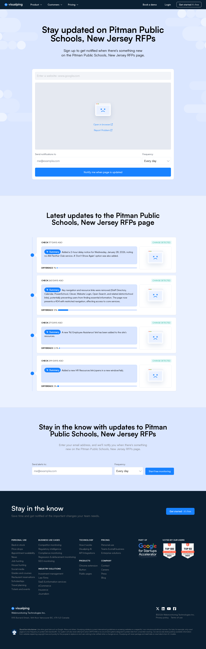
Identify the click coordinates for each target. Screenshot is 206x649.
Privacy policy (162, 617)
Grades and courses (21, 573)
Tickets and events (20, 589)
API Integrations (87, 553)
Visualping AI (85, 549)
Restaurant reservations (23, 577)
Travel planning (18, 585)
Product (36, 4)
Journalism (43, 593)
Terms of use (177, 617)
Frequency (147, 154)
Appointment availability (23, 553)
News (14, 557)
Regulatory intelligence (49, 549)
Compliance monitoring (50, 553)
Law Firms (43, 577)
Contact (105, 565)
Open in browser (103, 124)
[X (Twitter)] (157, 608)
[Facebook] (174, 608)
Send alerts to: (39, 464)
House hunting (18, 565)
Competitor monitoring (49, 544)
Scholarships (17, 581)
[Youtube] (169, 608)
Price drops (17, 549)
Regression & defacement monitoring (57, 557)
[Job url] (103, 76)
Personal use (107, 544)
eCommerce (44, 585)
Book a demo (150, 4)
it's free (189, 4)
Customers (55, 4)
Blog (103, 577)
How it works (85, 544)
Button (82, 569)
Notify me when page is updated (103, 172)
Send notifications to (45, 154)
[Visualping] (13, 4)
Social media (17, 569)
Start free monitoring (160, 471)
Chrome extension (88, 565)
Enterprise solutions (111, 553)
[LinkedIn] (163, 608)
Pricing (73, 4)
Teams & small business (112, 549)
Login (168, 4)
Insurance (43, 589)
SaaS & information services (52, 581)
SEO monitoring (46, 561)
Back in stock (18, 544)
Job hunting (17, 561)
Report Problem (103, 130)
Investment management (50, 573)
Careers (105, 569)
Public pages (85, 573)
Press (104, 573)
